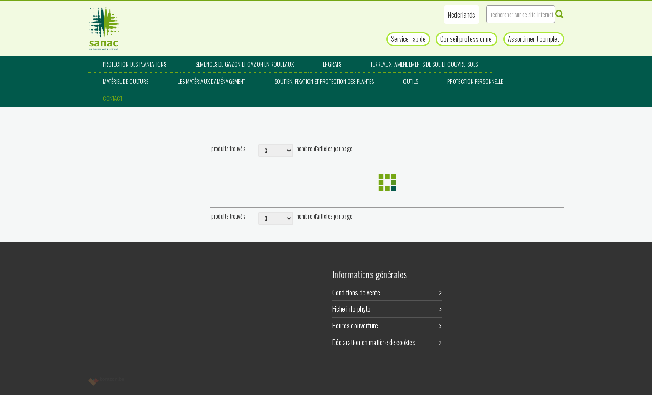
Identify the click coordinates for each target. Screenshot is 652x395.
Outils (410, 81)
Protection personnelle (475, 81)
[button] (461, 14)
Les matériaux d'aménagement (211, 81)
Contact (113, 98)
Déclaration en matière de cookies (387, 342)
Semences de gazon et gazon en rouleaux (244, 63)
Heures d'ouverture (387, 326)
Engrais (332, 63)
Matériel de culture (126, 81)
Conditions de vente (387, 292)
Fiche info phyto (387, 309)
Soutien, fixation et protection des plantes (324, 81)
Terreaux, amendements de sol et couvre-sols (424, 63)
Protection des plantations (135, 63)
